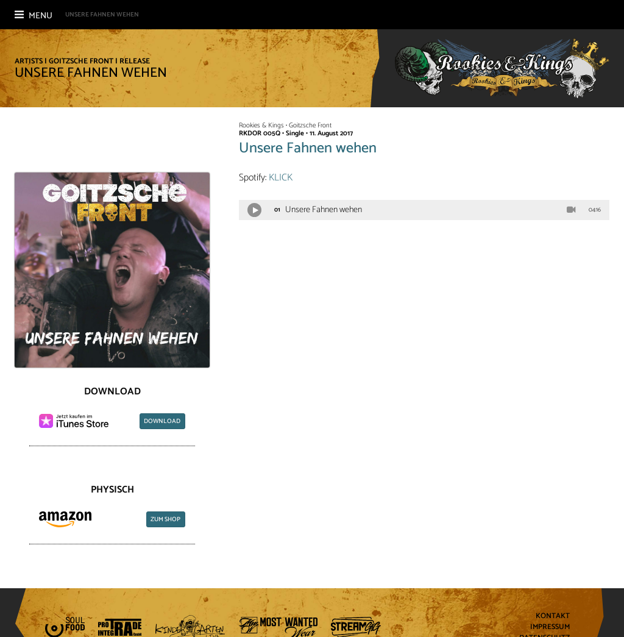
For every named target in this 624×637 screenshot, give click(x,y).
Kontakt (553, 616)
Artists (29, 61)
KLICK (280, 177)
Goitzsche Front (81, 61)
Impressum (550, 627)
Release (134, 61)
